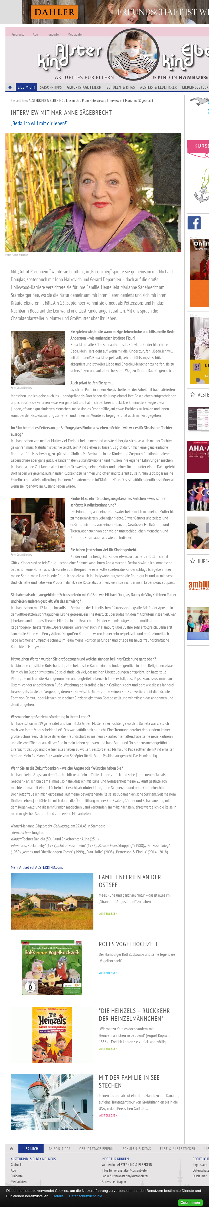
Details (58, 1196)
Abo (35, 34)
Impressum (200, 1164)
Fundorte (53, 34)
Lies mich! (72, 100)
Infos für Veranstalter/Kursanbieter (125, 1170)
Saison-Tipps (51, 87)
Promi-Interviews (93, 100)
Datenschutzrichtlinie (85, 1196)
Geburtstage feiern (84, 87)
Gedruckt (18, 34)
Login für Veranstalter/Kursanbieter (125, 1176)
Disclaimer (200, 1176)
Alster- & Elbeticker (158, 87)
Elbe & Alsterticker (177, 1148)
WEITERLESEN (108, 913)
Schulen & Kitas (121, 87)
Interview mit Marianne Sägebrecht (130, 100)
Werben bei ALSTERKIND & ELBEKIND (127, 1164)
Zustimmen (190, 1203)
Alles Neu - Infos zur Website (95, 48)
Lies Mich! (26, 87)
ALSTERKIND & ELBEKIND (46, 100)
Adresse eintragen (114, 1181)
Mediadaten (75, 34)
